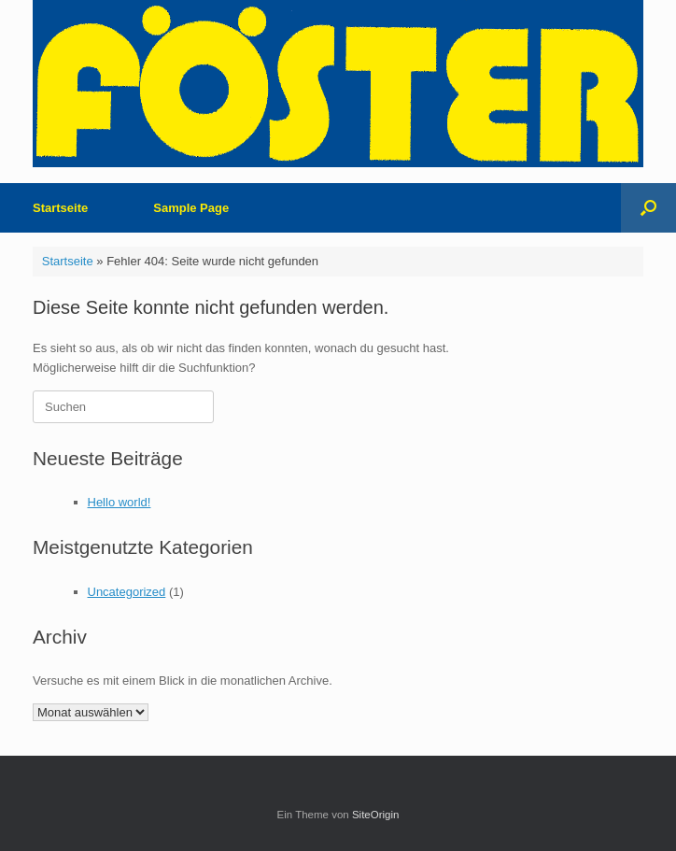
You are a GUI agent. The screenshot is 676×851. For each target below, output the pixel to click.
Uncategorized (127, 592)
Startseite (60, 208)
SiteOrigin (376, 814)
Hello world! (119, 502)
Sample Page (191, 208)
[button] (648, 208)
